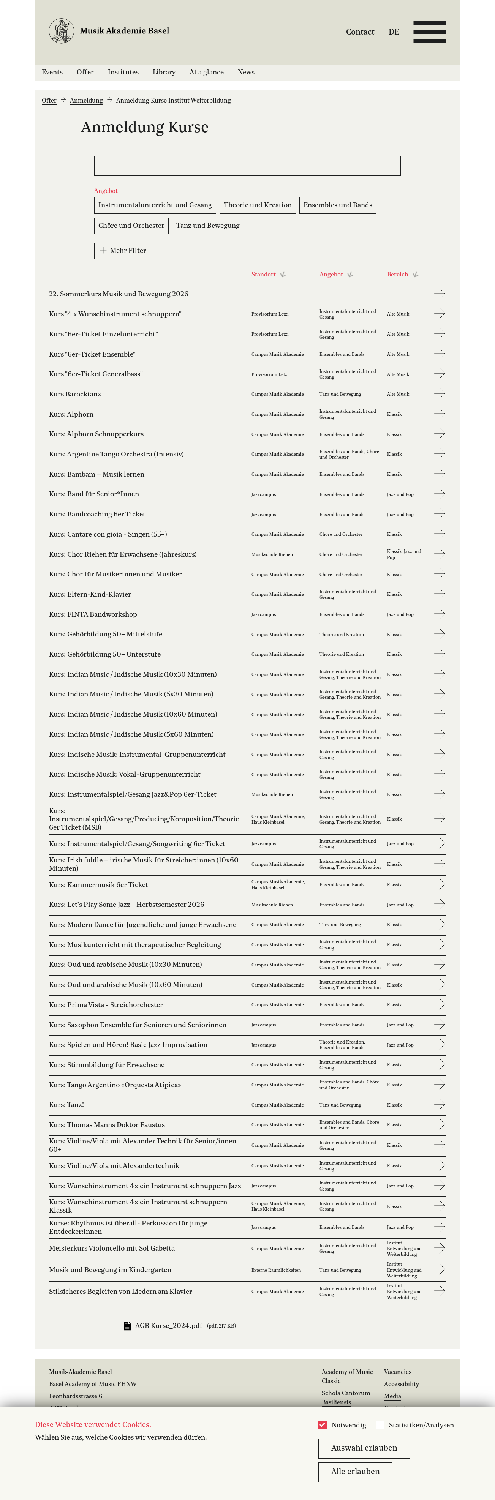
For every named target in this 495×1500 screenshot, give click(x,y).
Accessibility (401, 1385)
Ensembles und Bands (338, 205)
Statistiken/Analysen (421, 1425)
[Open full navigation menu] (429, 32)
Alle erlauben (355, 1472)
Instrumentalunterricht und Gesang (155, 205)
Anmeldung (86, 101)
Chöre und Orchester (131, 226)
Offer (85, 72)
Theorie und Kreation (258, 205)
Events (52, 72)
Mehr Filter (122, 250)
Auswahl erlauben (364, 1449)
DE (394, 32)
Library (164, 72)
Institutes (123, 72)
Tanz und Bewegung (208, 226)
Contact (360, 32)
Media (392, 1397)
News (246, 72)
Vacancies (397, 1372)
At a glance (207, 72)
